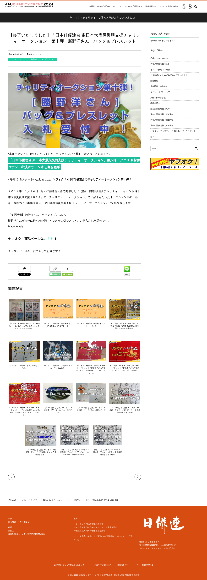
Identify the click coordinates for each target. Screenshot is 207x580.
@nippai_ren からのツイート (162, 41)
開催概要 (154, 81)
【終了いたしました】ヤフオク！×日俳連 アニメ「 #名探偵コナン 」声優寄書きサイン (40, 452)
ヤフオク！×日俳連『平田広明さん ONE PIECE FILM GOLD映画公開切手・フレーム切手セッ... (126, 326)
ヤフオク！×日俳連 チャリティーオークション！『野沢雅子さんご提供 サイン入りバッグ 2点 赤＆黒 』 (125, 368)
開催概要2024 (151, 6)
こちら (49, 239)
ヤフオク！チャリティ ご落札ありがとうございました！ (32, 59)
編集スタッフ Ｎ (35, 54)
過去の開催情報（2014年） (162, 125)
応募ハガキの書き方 (159, 58)
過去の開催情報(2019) (159, 64)
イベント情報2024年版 (169, 6)
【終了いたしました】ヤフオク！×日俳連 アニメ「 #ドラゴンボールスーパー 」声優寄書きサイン (74, 452)
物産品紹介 (155, 103)
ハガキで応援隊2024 (133, 6)
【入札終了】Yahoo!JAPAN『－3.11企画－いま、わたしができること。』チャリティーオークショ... (24, 326)
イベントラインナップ (160, 92)
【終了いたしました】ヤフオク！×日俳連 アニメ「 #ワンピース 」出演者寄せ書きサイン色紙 (125, 410)
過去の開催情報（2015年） (162, 120)
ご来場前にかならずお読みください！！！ (104, 6)
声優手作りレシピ (158, 98)
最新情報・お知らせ (159, 86)
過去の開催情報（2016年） (162, 114)
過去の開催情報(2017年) (160, 109)
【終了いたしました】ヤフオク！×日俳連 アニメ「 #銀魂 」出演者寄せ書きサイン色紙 (108, 452)
